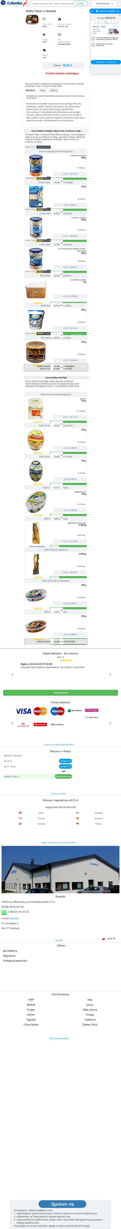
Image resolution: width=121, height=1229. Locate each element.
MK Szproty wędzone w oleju (56, 412)
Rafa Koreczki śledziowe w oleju (56, 568)
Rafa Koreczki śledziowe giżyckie (56, 524)
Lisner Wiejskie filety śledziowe (56, 238)
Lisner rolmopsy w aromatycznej (56, 151)
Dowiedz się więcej (106, 62)
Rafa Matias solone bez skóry (56, 367)
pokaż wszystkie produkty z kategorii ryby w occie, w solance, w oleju (56, 454)
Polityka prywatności (15, 1147)
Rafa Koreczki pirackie (56, 785)
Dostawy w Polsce (59, 980)
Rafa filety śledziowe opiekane (56, 325)
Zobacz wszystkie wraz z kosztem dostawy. (59, 1029)
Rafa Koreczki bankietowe (56, 742)
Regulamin (9, 1142)
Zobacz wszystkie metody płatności (59, 931)
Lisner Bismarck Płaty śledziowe (56, 281)
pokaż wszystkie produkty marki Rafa (56, 827)
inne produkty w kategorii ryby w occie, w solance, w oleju (56, 131)
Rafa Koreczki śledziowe (56, 611)
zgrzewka (49, 147)
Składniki (30, 90)
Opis (42, 90)
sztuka (36, 147)
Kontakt (59, 1127)
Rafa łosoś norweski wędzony (56, 481)
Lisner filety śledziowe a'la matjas (56, 194)
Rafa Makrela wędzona (56, 698)
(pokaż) (14, 1104)
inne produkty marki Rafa (56, 464)
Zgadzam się (62, 1204)
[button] (11, 867)
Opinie (53, 90)
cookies (41, 1210)
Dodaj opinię (60, 879)
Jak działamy (10, 1137)
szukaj (80, 3)
